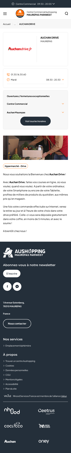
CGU (8, 374)
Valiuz (64, 396)
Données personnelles (16, 370)
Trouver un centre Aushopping (20, 361)
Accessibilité (11, 384)
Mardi (35, 79)
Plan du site (11, 388)
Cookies (9, 365)
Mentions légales (13, 379)
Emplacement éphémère (18, 345)
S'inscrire (11, 273)
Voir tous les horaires (35, 121)
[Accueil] (7, 24)
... (15, 24)
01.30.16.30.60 (16, 74)
